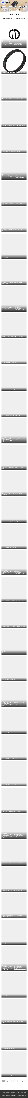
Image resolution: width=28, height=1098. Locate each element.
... (15, 1081)
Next (23, 1081)
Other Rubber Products (10, 43)
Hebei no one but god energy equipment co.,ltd (19, 703)
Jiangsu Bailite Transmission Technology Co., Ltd (19, 176)
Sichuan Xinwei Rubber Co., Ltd (18, 44)
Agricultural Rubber (7, 18)
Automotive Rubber (20, 18)
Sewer (19, 6)
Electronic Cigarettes (21, 8)
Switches (14, 10)
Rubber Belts (10, 175)
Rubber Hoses (10, 703)
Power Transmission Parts (9, 8)
